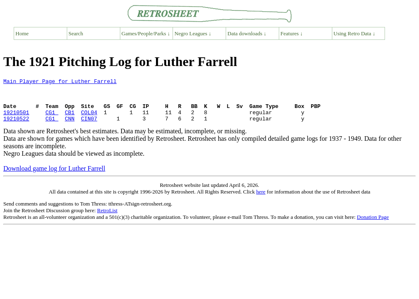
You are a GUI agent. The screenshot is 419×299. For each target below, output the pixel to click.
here (260, 200)
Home (22, 33)
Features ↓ (291, 33)
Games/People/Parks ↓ (146, 33)
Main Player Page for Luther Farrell (60, 82)
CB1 (69, 119)
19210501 (16, 119)
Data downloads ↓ (246, 33)
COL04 (89, 119)
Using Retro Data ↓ (354, 33)
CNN (69, 127)
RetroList (107, 219)
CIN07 (89, 127)
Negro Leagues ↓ (193, 33)
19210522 (16, 127)
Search (75, 33)
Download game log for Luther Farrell (54, 177)
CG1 (51, 119)
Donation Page (373, 226)
